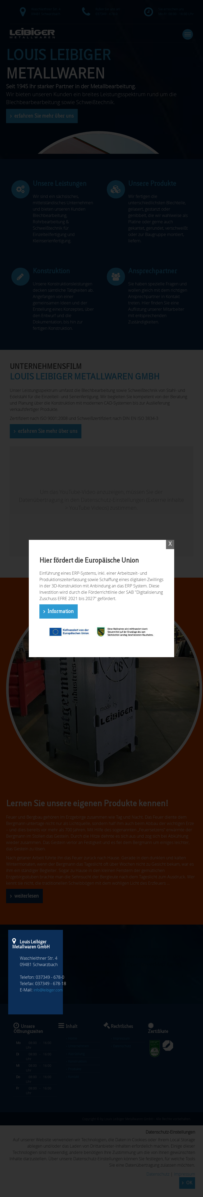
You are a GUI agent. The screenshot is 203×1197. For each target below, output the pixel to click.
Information (61, 611)
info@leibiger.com (48, 989)
